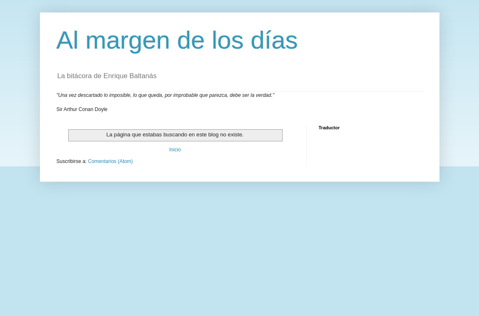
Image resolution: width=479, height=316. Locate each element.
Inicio (175, 150)
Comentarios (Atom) (110, 161)
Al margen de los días (177, 40)
